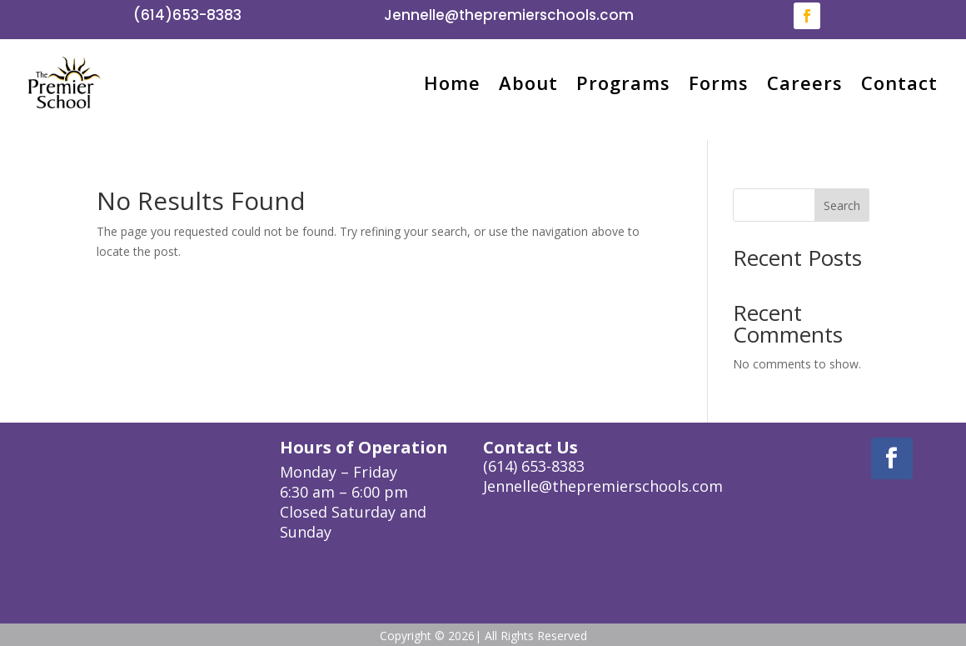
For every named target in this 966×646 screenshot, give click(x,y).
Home (452, 82)
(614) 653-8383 (534, 466)
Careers (805, 82)
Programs (623, 82)
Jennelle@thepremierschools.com (509, 15)
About (528, 82)
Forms (719, 82)
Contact (899, 82)
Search (842, 205)
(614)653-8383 (187, 15)
